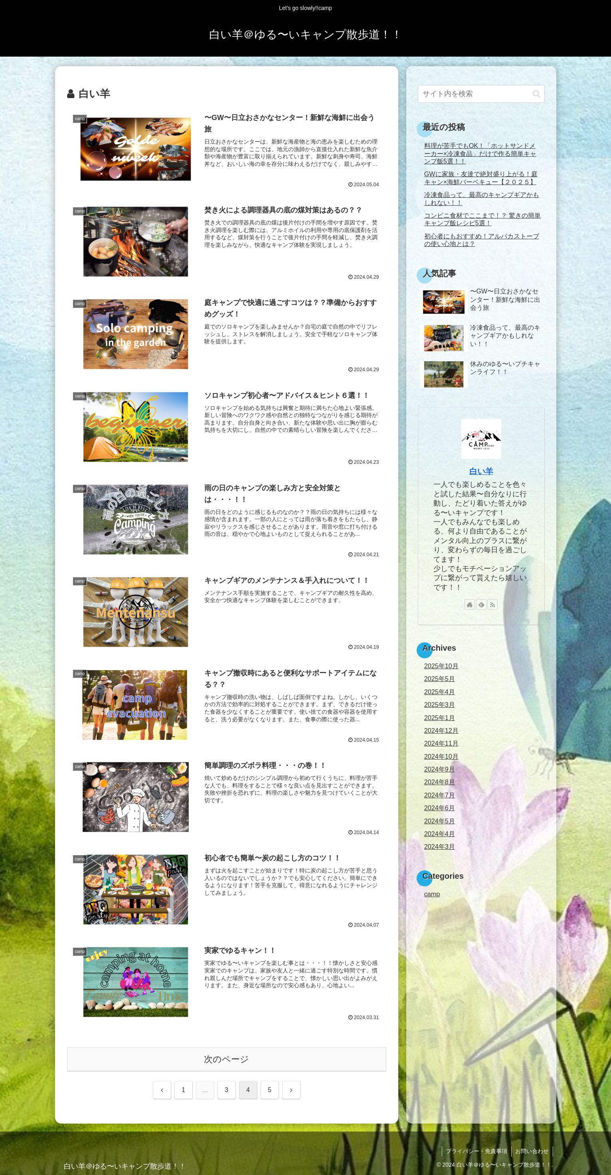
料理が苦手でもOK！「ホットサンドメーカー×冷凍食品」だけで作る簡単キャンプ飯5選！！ (480, 153)
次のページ (226, 1059)
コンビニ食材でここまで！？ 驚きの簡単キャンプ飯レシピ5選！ (482, 219)
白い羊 (481, 471)
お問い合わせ (532, 1151)
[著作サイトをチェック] (470, 604)
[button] (537, 93)
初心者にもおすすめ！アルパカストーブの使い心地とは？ (481, 239)
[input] (481, 94)
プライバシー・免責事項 (476, 1151)
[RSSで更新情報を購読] (492, 604)
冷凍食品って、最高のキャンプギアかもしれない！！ (481, 198)
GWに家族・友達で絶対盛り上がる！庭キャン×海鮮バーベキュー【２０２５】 (481, 177)
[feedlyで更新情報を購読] (481, 604)
